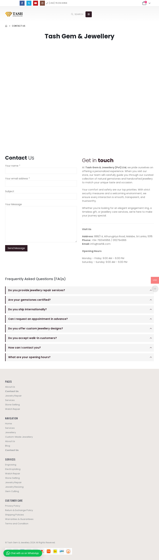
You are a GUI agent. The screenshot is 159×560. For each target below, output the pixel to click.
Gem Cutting (12, 491)
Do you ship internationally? (27, 309)
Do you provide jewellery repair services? (36, 290)
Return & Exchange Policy (19, 510)
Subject (9, 191)
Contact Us (11, 391)
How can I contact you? (24, 347)
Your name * (12, 165)
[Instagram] (42, 3)
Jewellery (10, 432)
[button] (77, 14)
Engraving (10, 464)
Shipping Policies (14, 514)
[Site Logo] (14, 14)
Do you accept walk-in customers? (32, 338)
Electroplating (12, 469)
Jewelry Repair (13, 395)
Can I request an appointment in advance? (38, 319)
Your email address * (17, 178)
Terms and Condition (16, 523)
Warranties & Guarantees (19, 519)
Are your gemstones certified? (29, 300)
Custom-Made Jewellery (19, 436)
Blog (7, 445)
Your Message (13, 204)
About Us (10, 386)
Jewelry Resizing (14, 486)
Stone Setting (12, 404)
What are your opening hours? (29, 357)
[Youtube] (35, 3)
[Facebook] (22, 3)
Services (10, 400)
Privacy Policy (12, 505)
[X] (28, 3)
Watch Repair (12, 409)
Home (8, 423)
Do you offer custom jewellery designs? (35, 328)
